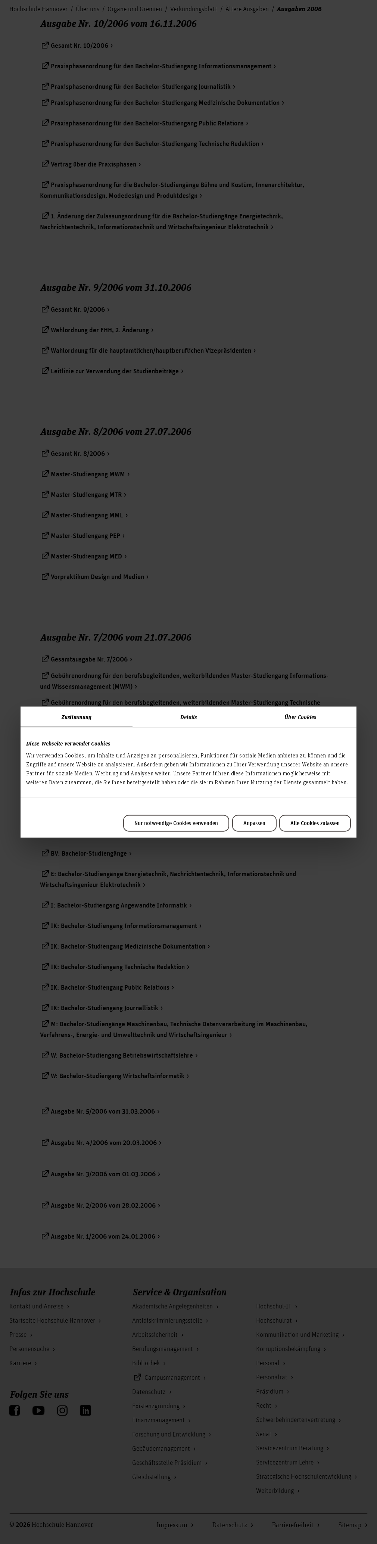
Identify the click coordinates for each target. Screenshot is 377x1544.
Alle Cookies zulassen (315, 823)
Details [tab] (188, 716)
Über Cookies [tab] (300, 716)
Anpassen (254, 823)
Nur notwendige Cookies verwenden (176, 823)
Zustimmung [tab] (76, 716)
